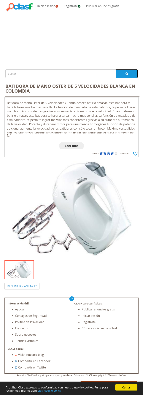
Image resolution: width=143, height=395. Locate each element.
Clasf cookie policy (49, 391)
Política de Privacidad (30, 322)
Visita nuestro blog (29, 355)
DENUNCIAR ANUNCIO (22, 286)
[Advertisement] (71, 39)
